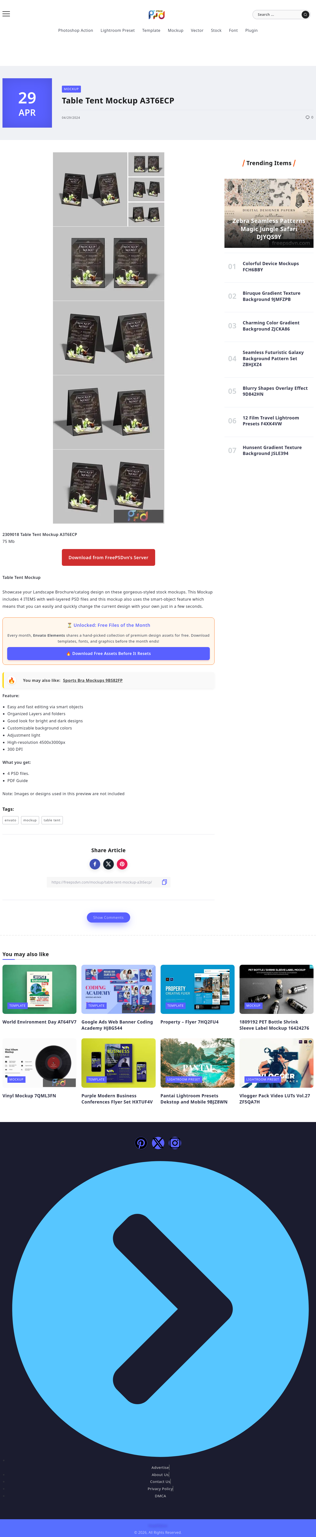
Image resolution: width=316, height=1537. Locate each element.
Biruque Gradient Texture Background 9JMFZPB (272, 296)
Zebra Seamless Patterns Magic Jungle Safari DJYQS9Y (269, 228)
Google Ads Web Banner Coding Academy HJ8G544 (117, 1025)
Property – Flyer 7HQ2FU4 (190, 1022)
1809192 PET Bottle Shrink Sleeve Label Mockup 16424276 (274, 1025)
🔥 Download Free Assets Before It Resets (108, 653)
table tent (52, 820)
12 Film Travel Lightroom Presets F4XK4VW (271, 421)
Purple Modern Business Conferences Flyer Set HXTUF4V (117, 1099)
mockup (30, 820)
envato (10, 820)
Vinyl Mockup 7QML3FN (29, 1096)
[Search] (281, 14)
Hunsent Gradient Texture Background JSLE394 (272, 451)
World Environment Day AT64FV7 (39, 1022)
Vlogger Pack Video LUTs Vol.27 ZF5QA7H (275, 1099)
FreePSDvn (157, 1525)
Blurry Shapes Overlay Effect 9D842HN (275, 391)
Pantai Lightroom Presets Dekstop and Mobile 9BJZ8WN (194, 1099)
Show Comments (108, 917)
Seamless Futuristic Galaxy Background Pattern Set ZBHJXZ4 (273, 359)
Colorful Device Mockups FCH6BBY (271, 266)
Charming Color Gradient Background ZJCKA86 (271, 326)
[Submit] (305, 14)
